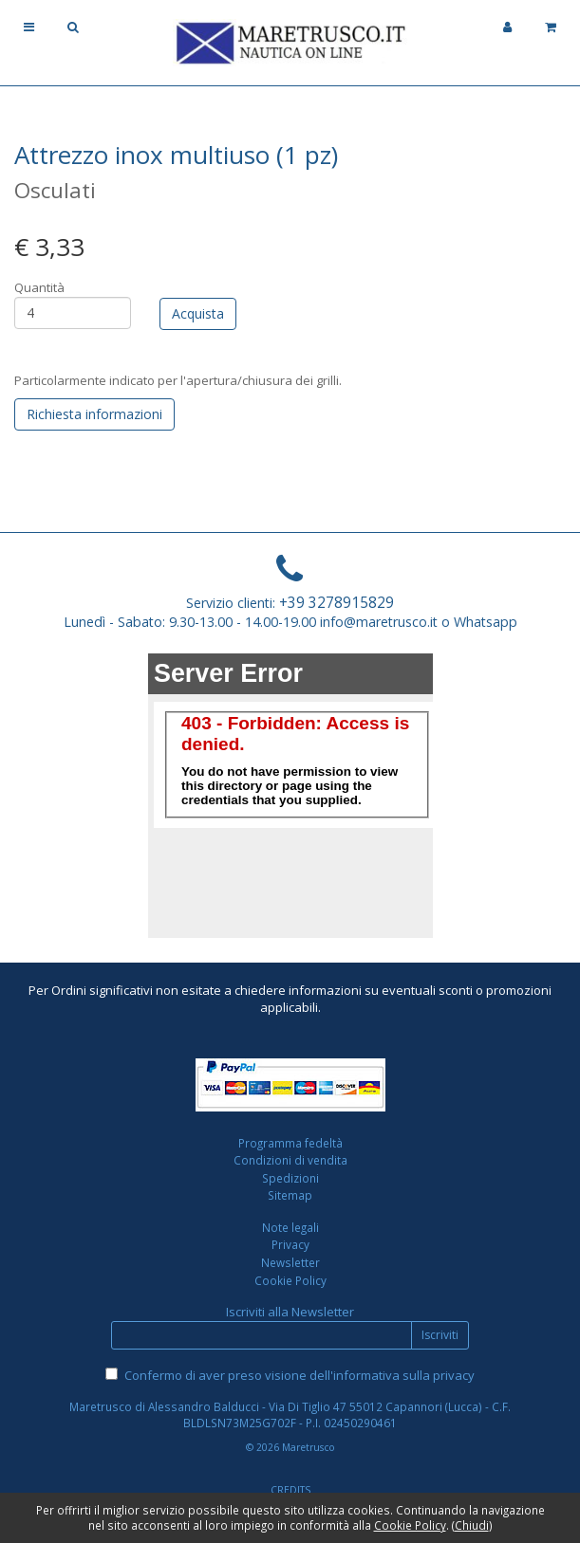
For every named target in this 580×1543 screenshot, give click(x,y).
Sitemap (290, 1195)
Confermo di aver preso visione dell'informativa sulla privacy (299, 1375)
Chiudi (472, 1525)
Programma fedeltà (290, 1142)
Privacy (290, 1244)
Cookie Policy (290, 1280)
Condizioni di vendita (290, 1159)
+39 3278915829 (336, 602)
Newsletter (290, 1262)
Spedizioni (290, 1177)
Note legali (290, 1227)
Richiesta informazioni (94, 414)
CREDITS (290, 1490)
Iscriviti (439, 1335)
